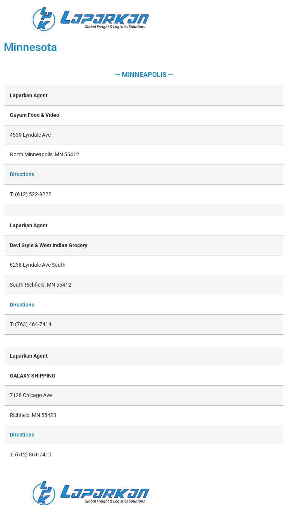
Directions (22, 174)
